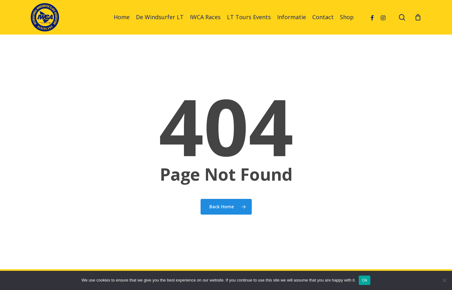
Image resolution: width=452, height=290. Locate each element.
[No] (444, 280)
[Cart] (418, 17)
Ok (364, 280)
